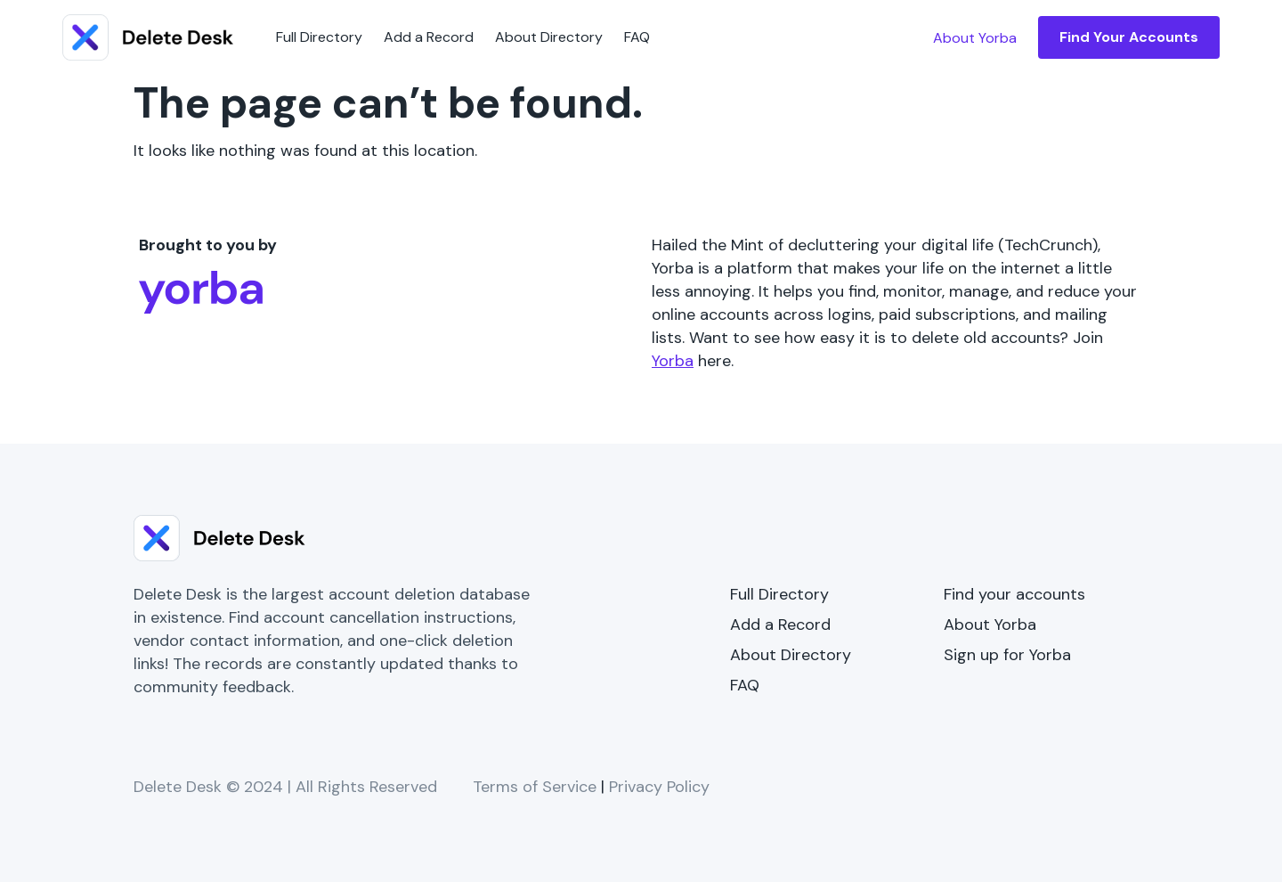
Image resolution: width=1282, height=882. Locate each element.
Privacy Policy (659, 786)
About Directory (549, 37)
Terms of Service (534, 786)
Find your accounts (1014, 594)
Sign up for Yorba (1007, 655)
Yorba (673, 361)
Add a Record (429, 37)
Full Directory (319, 37)
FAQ (637, 37)
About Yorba (990, 624)
